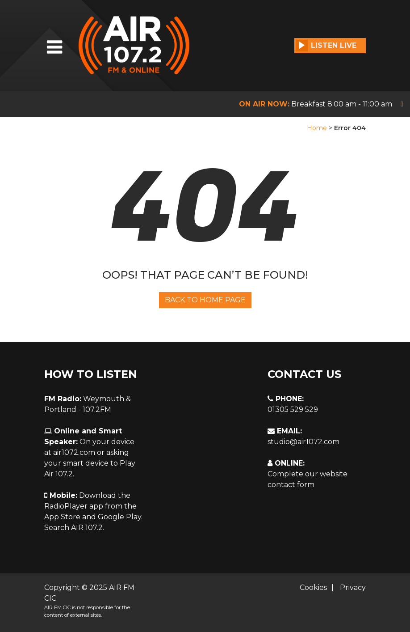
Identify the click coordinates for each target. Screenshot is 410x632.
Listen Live (326, 45)
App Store (62, 517)
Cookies (313, 587)
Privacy (353, 587)
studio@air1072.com (303, 441)
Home (317, 128)
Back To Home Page (205, 300)
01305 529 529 (293, 409)
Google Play (119, 517)
